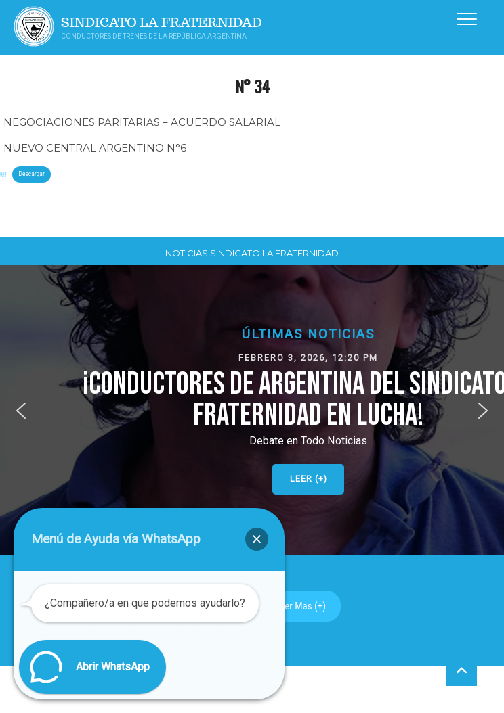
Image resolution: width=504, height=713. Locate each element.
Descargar (31, 173)
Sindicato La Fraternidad (161, 22)
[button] (21, 410)
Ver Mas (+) (302, 606)
